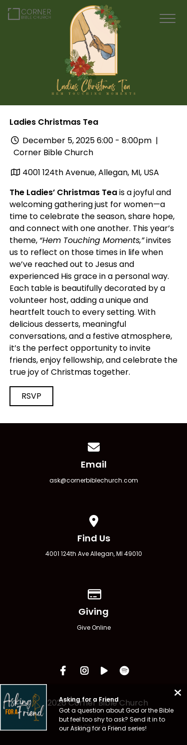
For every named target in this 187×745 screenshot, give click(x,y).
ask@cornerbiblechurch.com (93, 480)
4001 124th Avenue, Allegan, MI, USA (90, 172)
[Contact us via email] (93, 445)
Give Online (94, 627)
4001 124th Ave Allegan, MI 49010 (93, 553)
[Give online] (93, 592)
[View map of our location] (93, 519)
